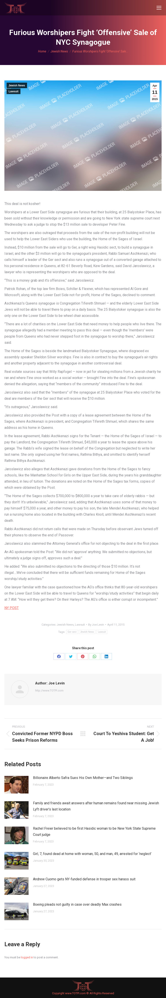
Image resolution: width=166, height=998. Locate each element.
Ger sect (72, 632)
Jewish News (17, 85)
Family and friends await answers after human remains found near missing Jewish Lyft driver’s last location (96, 806)
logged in (27, 957)
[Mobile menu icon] (159, 7)
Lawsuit (13, 91)
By (96, 624)
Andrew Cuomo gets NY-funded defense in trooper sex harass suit (84, 879)
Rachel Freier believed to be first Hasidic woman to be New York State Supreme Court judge (94, 831)
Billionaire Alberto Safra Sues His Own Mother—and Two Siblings (83, 778)
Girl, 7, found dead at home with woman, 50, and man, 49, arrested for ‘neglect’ (92, 854)
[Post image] (16, 785)
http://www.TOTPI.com (49, 690)
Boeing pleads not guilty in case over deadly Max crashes (77, 904)
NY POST (11, 608)
